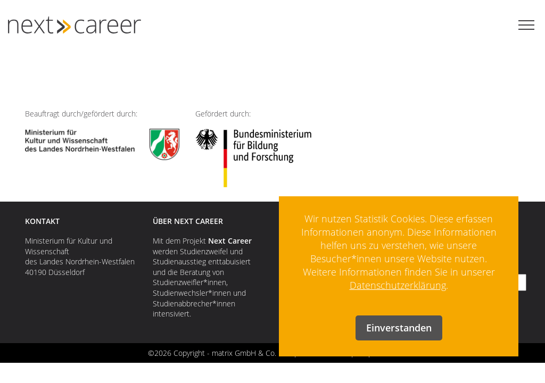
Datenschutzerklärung (398, 285)
